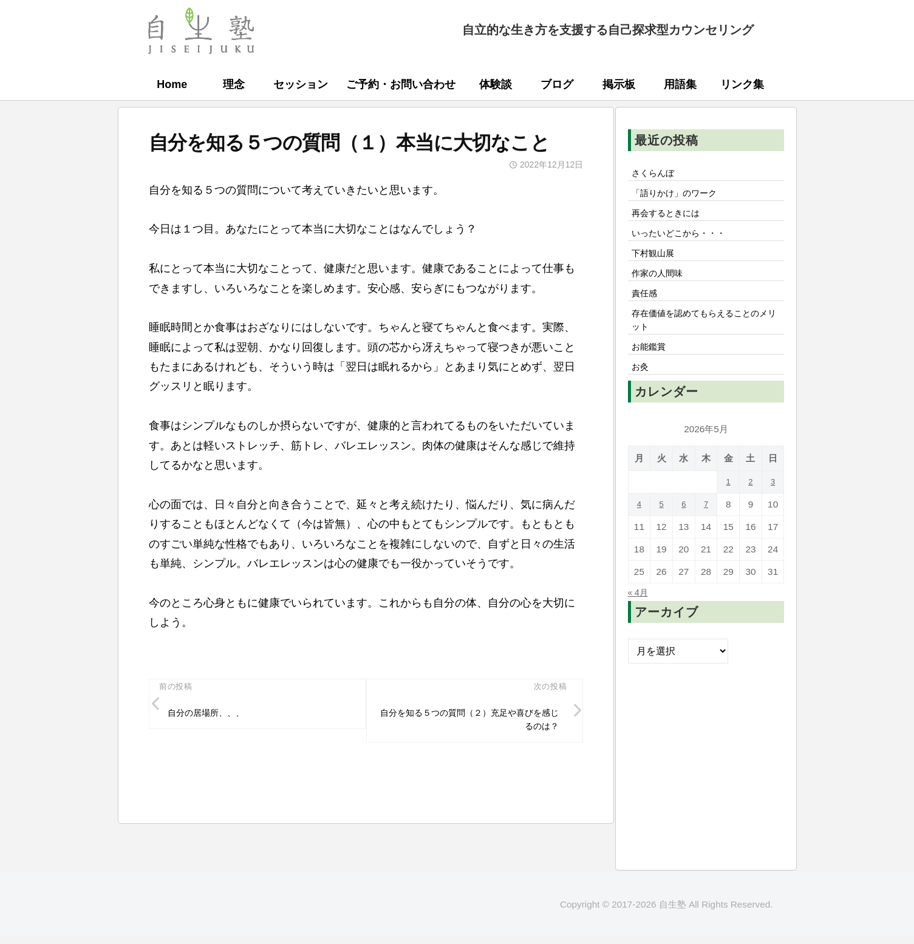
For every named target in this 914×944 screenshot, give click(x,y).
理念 (234, 84)
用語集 (680, 84)
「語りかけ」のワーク (681, 196)
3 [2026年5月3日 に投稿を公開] (773, 507)
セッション (300, 84)
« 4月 (640, 617)
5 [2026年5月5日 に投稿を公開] (661, 530)
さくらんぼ (657, 174)
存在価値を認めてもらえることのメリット (706, 338)
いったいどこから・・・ (686, 241)
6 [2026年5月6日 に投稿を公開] (684, 530)
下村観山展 (657, 263)
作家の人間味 (662, 285)
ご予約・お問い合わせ (400, 84)
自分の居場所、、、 (212, 715)
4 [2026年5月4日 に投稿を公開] (639, 530)
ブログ (557, 84)
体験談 (495, 84)
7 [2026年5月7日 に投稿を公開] (706, 530)
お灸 (642, 391)
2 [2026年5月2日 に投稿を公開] (751, 507)
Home (172, 84)
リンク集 (742, 84)
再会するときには (672, 218)
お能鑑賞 (652, 369)
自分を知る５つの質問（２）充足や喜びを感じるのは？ (469, 723)
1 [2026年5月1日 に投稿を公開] (728, 507)
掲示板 (618, 84)
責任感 (647, 308)
